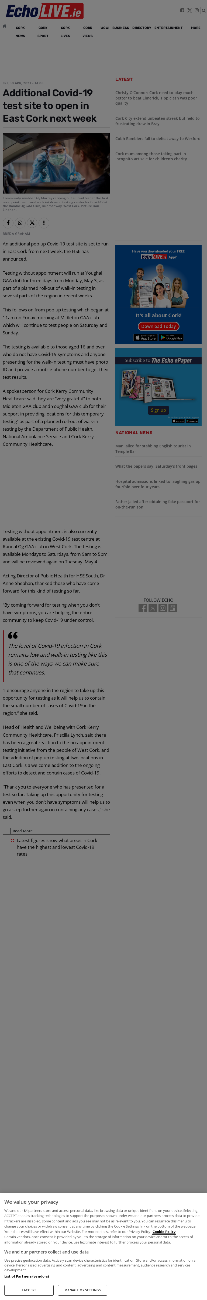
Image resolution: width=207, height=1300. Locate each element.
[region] (103, 1246)
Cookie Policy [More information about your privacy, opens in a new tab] (164, 1231)
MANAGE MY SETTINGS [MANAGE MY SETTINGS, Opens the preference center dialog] (82, 1290)
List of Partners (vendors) (26, 1276)
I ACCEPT (29, 1290)
